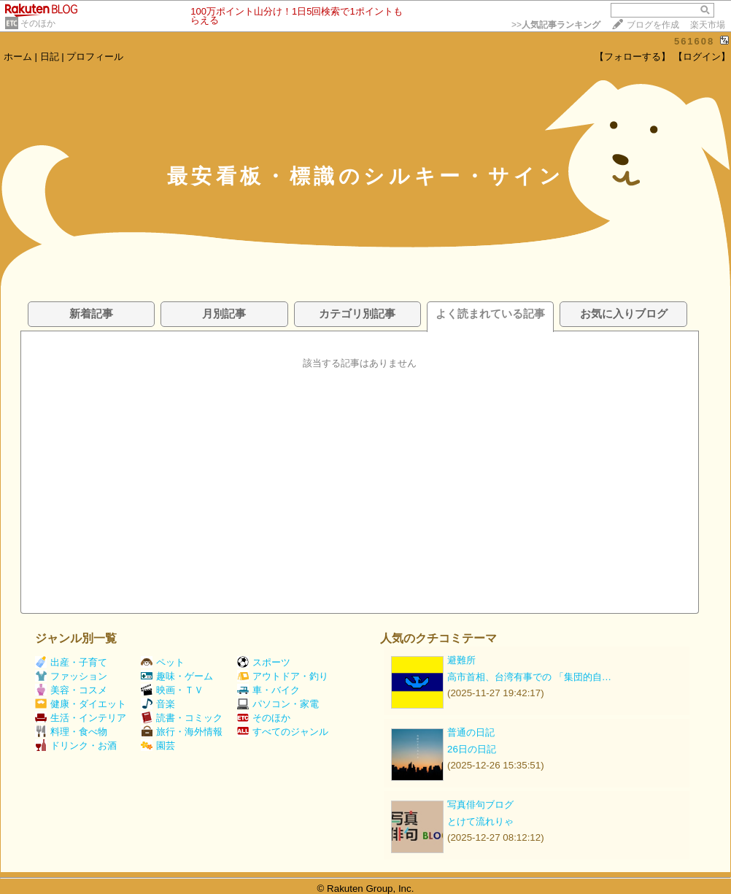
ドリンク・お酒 (76, 745)
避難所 (461, 660)
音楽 (158, 703)
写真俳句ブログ (480, 804)
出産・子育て (71, 662)
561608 (694, 41)
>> (555, 25)
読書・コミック (182, 717)
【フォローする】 (632, 56)
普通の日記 (471, 732)
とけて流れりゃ (480, 821)
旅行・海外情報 (182, 731)
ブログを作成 (653, 25)
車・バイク (268, 690)
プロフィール (94, 56)
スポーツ (263, 662)
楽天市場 (707, 25)
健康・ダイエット (80, 703)
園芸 (158, 745)
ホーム (18, 56)
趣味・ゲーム (177, 676)
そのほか (37, 23)
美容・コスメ (71, 690)
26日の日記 (471, 749)
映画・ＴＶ (172, 690)
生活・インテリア (80, 717)
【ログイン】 (701, 56)
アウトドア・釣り (282, 676)
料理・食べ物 (71, 731)
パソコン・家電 (278, 703)
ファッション (71, 676)
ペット (163, 662)
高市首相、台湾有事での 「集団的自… (529, 676)
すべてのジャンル (282, 731)
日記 (49, 56)
